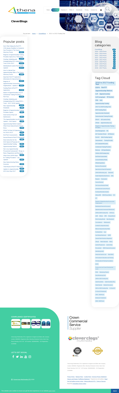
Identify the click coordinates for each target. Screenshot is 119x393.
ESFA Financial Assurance (109, 248)
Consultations (99, 222)
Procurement (98, 248)
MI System (110, 97)
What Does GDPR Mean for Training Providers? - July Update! (11, 158)
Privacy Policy (71, 377)
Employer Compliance (101, 298)
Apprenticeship (105, 94)
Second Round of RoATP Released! (13, 137)
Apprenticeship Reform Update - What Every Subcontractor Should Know (13, 126)
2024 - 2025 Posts (101, 51)
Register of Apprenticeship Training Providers (105, 126)
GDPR (109, 235)
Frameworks (104, 179)
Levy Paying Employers (101, 235)
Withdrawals (107, 222)
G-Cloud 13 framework (101, 291)
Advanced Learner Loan (101, 254)
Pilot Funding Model (100, 219)
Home (48, 10)
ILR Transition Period (101, 134)
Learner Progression (100, 245)
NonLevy (98, 150)
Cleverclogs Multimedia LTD (22, 379)
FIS (107, 131)
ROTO (97, 264)
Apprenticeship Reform (10, 146)
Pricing (86, 10)
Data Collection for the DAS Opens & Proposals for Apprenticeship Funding (11, 142)
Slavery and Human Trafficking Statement (78, 379)
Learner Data (109, 245)
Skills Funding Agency (106, 137)
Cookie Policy (87, 377)
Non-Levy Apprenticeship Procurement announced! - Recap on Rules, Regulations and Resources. (13, 151)
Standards (110, 172)
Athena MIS (98, 195)
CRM (105, 216)
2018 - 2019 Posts (101, 64)
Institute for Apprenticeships (102, 225)
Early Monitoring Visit (101, 275)
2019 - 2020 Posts (101, 62)
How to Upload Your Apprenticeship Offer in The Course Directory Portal (13, 72)
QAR (97, 216)
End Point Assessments (10, 135)
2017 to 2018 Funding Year (103, 107)
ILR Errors (112, 212)
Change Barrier (111, 216)
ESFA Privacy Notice (107, 195)
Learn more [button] (51, 391)
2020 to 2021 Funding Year (102, 278)
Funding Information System (102, 192)
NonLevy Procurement (101, 166)
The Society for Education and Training (104, 257)
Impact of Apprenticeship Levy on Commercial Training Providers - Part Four (13, 95)
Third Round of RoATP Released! (13, 167)
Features (63, 10)
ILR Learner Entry (105, 119)
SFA (97, 100)
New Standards (110, 219)
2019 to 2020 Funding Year (102, 212)
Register (97, 179)
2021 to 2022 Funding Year (102, 288)
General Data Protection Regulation (104, 238)
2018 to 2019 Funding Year (102, 153)
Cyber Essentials (99, 281)
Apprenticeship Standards (102, 113)
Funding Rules (99, 232)
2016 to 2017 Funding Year (105, 83)
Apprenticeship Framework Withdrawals (105, 209)
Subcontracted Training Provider (104, 116)
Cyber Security (99, 285)
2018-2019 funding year (101, 172)
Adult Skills (110, 254)
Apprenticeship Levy (106, 123)
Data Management (100, 131)
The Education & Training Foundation (104, 261)
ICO (114, 195)
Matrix (110, 241)
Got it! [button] (115, 391)
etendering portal (100, 251)
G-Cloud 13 (112, 288)
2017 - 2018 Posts (101, 66)
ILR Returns (111, 134)
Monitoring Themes (104, 272)
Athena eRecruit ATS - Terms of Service (95, 381)
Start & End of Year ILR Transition (103, 169)
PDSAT (97, 119)
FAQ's (71, 10)
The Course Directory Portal (102, 185)
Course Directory (99, 182)
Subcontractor (99, 140)
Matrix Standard (104, 241)
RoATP (104, 87)
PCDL (97, 272)
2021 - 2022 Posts (101, 58)
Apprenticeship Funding (102, 103)
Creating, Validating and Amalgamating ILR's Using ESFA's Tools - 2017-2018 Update (13, 101)
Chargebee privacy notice (79, 383)
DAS (112, 175)
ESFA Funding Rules (101, 110)
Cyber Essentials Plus (110, 281)
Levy (105, 232)
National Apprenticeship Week (103, 228)
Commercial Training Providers (103, 147)
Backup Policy (79, 377)
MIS (101, 100)
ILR (97, 94)
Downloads (79, 10)
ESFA (98, 87)
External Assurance (108, 285)
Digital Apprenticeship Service (102, 175)
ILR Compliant (100, 97)
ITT (96, 198)
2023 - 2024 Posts (101, 53)
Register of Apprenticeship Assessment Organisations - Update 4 (11, 84)
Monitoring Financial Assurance (103, 206)
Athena (101, 216)
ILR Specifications (106, 150)
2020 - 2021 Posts (101, 60)
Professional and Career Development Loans (104, 268)
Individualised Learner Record (103, 188)
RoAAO (97, 137)
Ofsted (97, 123)
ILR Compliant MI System (102, 143)
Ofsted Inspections (100, 163)
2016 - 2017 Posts (101, 68)
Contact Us (94, 10)
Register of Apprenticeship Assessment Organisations (105, 202)
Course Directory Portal (101, 159)
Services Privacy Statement (99, 377)
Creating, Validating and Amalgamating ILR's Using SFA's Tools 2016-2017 (13, 61)
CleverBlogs (55, 10)
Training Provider (108, 140)
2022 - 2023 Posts (101, 56)
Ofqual (97, 241)
